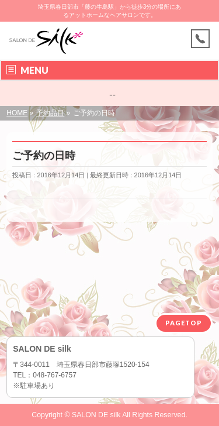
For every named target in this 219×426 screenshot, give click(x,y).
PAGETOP (183, 323)
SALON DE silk (96, 415)
